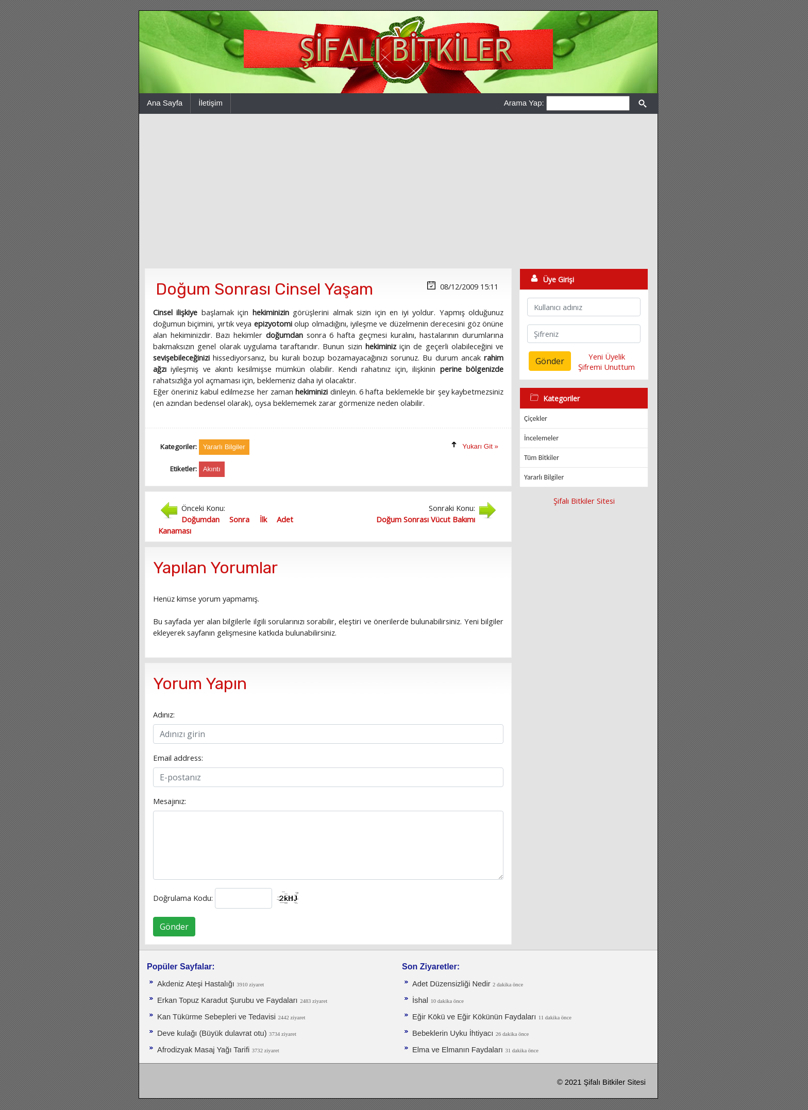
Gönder (174, 926)
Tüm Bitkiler (541, 457)
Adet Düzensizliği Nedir (451, 984)
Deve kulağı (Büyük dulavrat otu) (212, 1033)
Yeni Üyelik (606, 356)
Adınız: (164, 714)
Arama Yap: (524, 102)
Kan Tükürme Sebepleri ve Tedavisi (216, 1017)
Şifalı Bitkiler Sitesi (584, 501)
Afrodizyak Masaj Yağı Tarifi (203, 1050)
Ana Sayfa (164, 102)
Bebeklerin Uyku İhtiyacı (452, 1033)
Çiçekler (535, 418)
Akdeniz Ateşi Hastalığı (195, 984)
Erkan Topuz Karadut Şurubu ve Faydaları (227, 1000)
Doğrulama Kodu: (183, 898)
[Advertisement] (398, 191)
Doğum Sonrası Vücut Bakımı (425, 519)
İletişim (210, 102)
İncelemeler (541, 438)
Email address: (178, 758)
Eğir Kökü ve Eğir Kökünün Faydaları (474, 1017)
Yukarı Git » (480, 446)
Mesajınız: (169, 801)
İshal (420, 1000)
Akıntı (212, 469)
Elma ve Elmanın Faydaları (457, 1050)
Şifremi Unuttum (606, 367)
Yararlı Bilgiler (544, 477)
